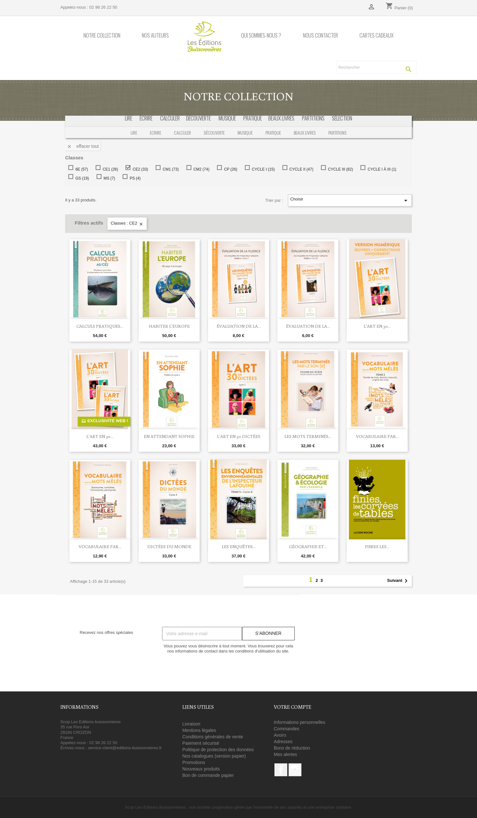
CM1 (169, 169)
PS (134, 178)
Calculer (182, 132)
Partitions (337, 132)
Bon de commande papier (208, 775)
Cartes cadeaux (377, 35)
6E (80, 169)
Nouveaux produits (201, 768)
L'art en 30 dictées (238, 436)
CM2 (200, 169)
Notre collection (101, 35)
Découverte (214, 132)
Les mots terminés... (307, 436)
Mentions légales (199, 730)
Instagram (295, 769)
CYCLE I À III (381, 169)
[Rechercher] (376, 67)
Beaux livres (305, 132)
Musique (245, 132)
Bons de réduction (292, 748)
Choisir (349, 200)
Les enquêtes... (239, 546)
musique (227, 118)
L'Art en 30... (377, 326)
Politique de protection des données (218, 749)
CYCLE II (300, 169)
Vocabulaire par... (377, 436)
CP (229, 169)
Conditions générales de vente (212, 736)
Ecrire (155, 132)
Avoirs (280, 735)
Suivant (398, 581)
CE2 (139, 169)
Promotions (193, 762)
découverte (198, 118)
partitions (313, 118)
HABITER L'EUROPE (169, 326)
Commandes (286, 728)
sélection (342, 118)
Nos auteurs (155, 35)
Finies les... (377, 546)
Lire (128, 118)
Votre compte (292, 707)
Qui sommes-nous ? (261, 35)
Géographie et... (308, 546)
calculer (170, 118)
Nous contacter (320, 35)
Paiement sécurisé (200, 743)
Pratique (273, 132)
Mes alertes (285, 754)
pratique (252, 118)
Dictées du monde (169, 546)
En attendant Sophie (169, 436)
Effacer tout (83, 146)
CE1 (109, 169)
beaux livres (281, 118)
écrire (146, 118)
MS (107, 178)
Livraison (191, 723)
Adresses (283, 741)
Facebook (280, 769)
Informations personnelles (299, 722)
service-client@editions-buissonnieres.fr (125, 747)
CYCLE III (339, 169)
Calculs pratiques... (99, 326)
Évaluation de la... (239, 326)
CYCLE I (262, 169)
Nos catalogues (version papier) (214, 756)
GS (80, 178)
